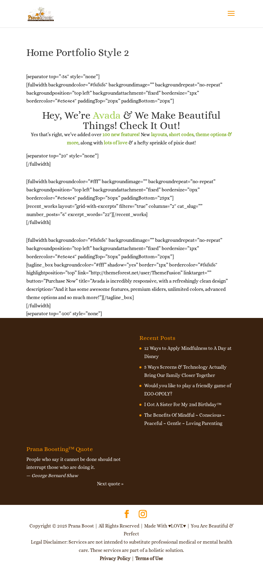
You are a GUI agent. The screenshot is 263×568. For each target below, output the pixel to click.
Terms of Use (149, 558)
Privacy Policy (115, 558)
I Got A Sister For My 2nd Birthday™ (183, 404)
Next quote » (110, 483)
